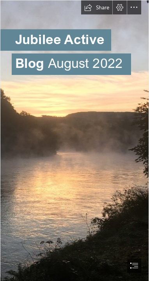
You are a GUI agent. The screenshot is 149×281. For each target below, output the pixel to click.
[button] (96, 7)
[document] (74, 140)
